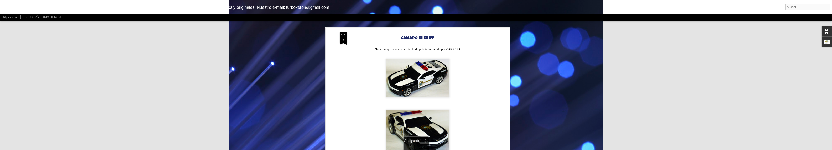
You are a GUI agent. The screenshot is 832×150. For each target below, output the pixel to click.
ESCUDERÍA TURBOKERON (41, 17)
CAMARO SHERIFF (417, 38)
